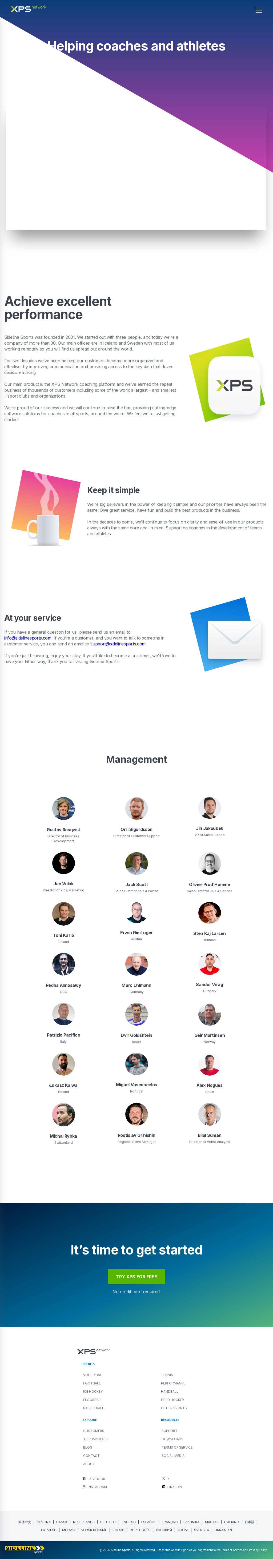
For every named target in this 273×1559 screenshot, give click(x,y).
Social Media (173, 1456)
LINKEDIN (174, 1487)
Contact (91, 1456)
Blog (87, 1447)
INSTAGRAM (97, 1487)
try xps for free (136, 1276)
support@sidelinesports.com (118, 643)
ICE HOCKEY (93, 1391)
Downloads (172, 1439)
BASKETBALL (93, 1408)
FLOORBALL (92, 1400)
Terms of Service (177, 1447)
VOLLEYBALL (93, 1375)
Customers (93, 1431)
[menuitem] (25, 1522)
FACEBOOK (96, 1479)
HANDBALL (169, 1391)
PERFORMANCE (173, 1383)
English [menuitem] (129, 1522)
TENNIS (167, 1375)
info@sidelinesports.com (27, 638)
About (89, 1464)
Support (170, 1431)
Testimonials (95, 1439)
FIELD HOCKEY (172, 1400)
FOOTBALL (92, 1383)
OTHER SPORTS (174, 1408)
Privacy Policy (258, 1550)
